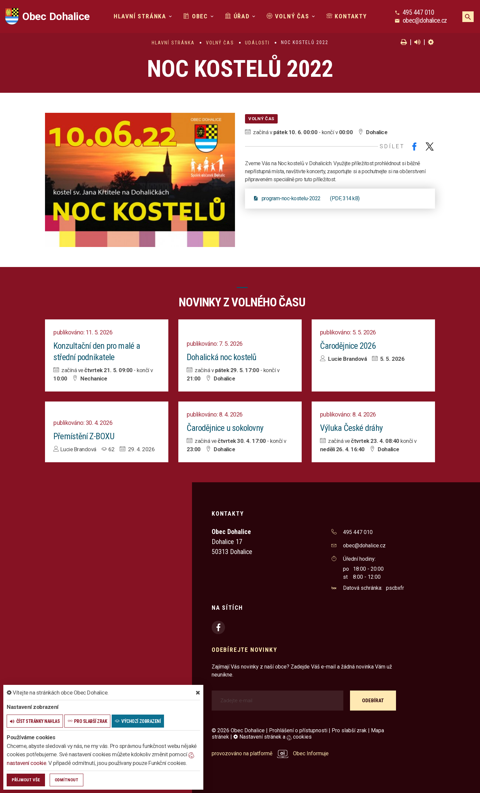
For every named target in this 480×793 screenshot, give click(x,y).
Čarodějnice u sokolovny (226, 428)
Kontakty (346, 16)
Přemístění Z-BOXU (83, 436)
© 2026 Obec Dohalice (238, 730)
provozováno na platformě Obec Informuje (270, 753)
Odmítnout (66, 779)
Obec (195, 16)
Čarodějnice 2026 (348, 346)
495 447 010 (418, 12)
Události (257, 42)
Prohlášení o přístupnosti (298, 730)
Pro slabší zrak (349, 730)
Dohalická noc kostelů (222, 357)
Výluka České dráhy (351, 428)
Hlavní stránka (140, 16)
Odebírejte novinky (244, 649)
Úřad (237, 16)
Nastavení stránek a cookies (272, 737)
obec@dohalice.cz (425, 20)
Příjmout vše (26, 779)
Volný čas (288, 16)
